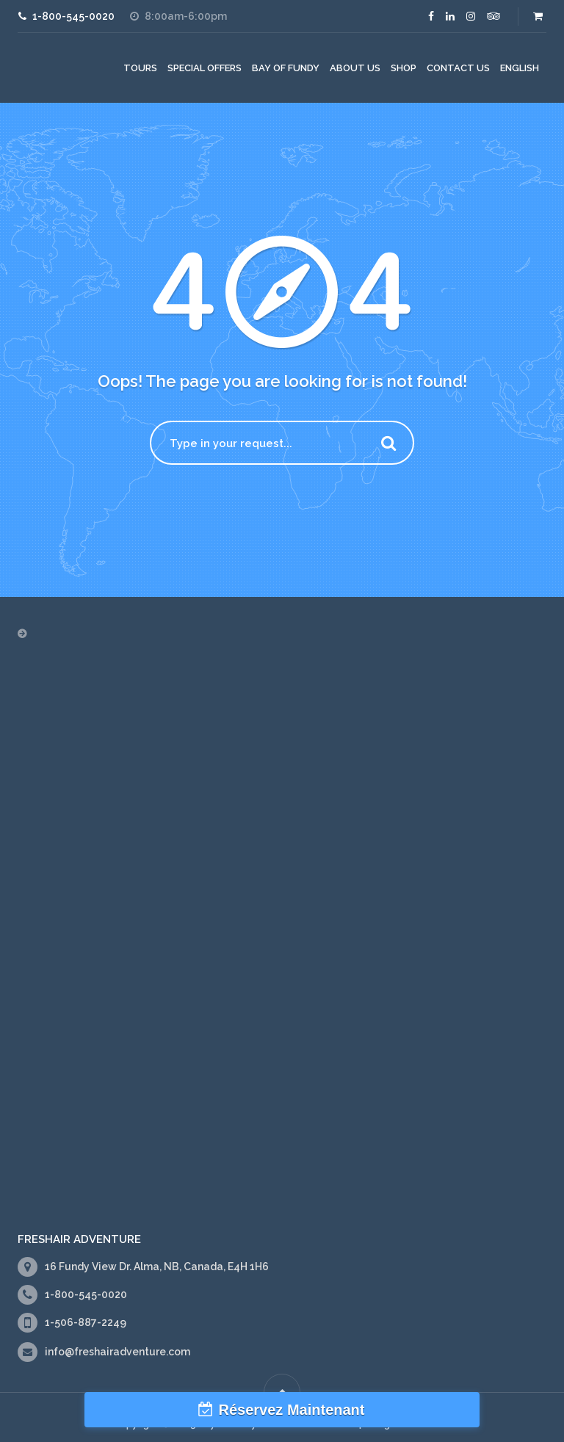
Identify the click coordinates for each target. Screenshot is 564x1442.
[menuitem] (519, 68)
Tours (140, 67)
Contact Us (458, 67)
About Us (355, 67)
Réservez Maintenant (292, 1410)
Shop (403, 67)
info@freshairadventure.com (117, 1352)
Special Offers (204, 67)
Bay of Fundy (285, 67)
